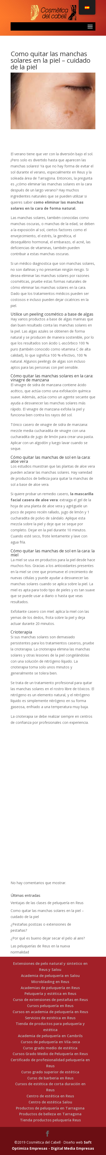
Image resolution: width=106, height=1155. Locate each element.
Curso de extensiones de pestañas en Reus (50, 999)
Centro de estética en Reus (50, 1096)
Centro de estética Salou (50, 1102)
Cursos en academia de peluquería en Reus (50, 1011)
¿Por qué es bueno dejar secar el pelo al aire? (48, 938)
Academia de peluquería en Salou (50, 975)
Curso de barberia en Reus (50, 1078)
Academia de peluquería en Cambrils (50, 1035)
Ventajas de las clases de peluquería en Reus (47, 902)
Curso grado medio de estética (50, 1047)
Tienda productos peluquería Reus (50, 1120)
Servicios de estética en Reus (50, 1017)
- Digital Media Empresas (70, 1148)
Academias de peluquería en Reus (50, 987)
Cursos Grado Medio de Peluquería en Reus (50, 1053)
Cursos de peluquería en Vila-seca (50, 1041)
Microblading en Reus (50, 981)
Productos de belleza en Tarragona (50, 1114)
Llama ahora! (53, 825)
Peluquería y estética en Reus (50, 993)
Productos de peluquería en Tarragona (50, 1108)
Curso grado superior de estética (50, 1072)
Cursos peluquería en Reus (50, 1005)
